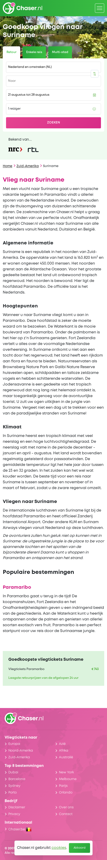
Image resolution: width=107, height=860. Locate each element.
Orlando (65, 792)
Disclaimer (16, 807)
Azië (62, 744)
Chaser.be (20, 829)
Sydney (14, 785)
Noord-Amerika (20, 750)
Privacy (14, 814)
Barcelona (16, 779)
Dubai (13, 772)
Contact (65, 814)
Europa (14, 744)
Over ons (66, 807)
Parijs (63, 785)
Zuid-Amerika (27, 166)
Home (7, 166)
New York (66, 772)
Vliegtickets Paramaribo (26, 669)
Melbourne (68, 779)
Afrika (63, 750)
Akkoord (79, 848)
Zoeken (53, 122)
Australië (66, 757)
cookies (59, 848)
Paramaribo (17, 587)
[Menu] (99, 8)
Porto (12, 792)
